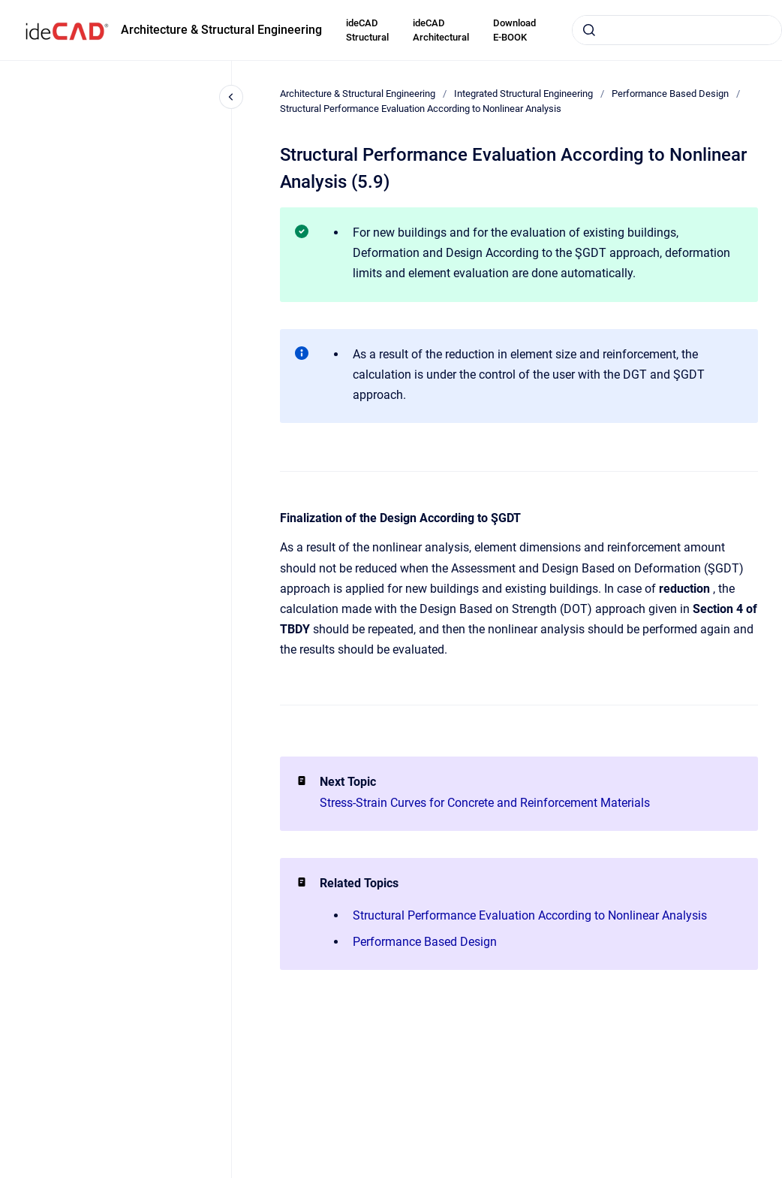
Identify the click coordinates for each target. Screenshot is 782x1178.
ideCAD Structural (367, 30)
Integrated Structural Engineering (523, 93)
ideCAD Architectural (441, 30)
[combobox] (677, 30)
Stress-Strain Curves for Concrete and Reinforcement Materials (485, 803)
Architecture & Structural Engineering (221, 30)
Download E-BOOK (514, 30)
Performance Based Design (670, 93)
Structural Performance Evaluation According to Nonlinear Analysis (420, 108)
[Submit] (589, 30)
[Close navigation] (231, 97)
